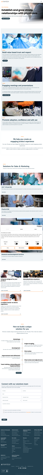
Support (2, 459)
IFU (12, 452)
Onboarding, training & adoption (5, 435)
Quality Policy (17, 466)
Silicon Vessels (14, 442)
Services (13, 459)
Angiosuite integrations (37, 435)
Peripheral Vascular (3, 434)
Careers (35, 443)
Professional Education (15, 434)
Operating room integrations (27, 432)
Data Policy (12, 466)
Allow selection (21, 247)
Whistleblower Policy (30, 466)
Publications (13, 451)
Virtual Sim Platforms (37, 431)
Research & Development (15, 431)
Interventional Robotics (26, 435)
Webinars (24, 442)
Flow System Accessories (15, 443)
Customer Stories (6, 95)
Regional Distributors (3, 458)
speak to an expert (5, 18)
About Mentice (36, 439)
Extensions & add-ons (37, 434)
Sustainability (36, 444)
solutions (5, 60)
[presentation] (9, 416)
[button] (41, 1)
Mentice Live (2, 440)
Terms (25, 466)
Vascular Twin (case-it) (4, 447)
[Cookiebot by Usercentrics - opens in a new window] (37, 226)
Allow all (35, 247)
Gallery (13, 450)
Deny (8, 247)
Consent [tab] (7, 229)
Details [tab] (21, 229)
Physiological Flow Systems (15, 439)
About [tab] (35, 229)
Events (24, 444)
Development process (26, 449)
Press (35, 442)
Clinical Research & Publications (27, 443)
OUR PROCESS (18, 372)
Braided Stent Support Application (16, 447)
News (24, 439)
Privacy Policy (28, 412)
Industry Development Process (16, 435)
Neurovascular (3, 431)
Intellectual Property (26, 450)
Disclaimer (22, 466)
